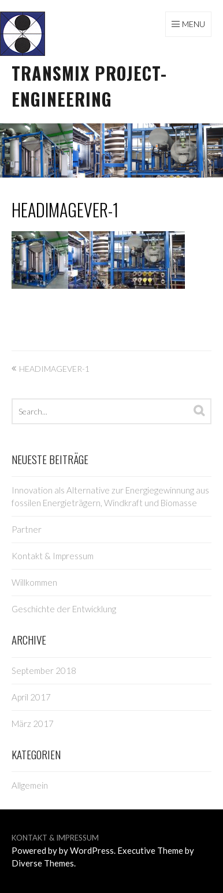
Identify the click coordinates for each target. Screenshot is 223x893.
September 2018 (44, 670)
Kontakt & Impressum (53, 556)
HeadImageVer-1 (65, 210)
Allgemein (30, 785)
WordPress (92, 850)
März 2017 (33, 723)
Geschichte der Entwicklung (64, 609)
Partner (27, 529)
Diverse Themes (43, 863)
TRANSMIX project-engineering (89, 86)
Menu (193, 24)
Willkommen (34, 582)
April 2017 (31, 697)
